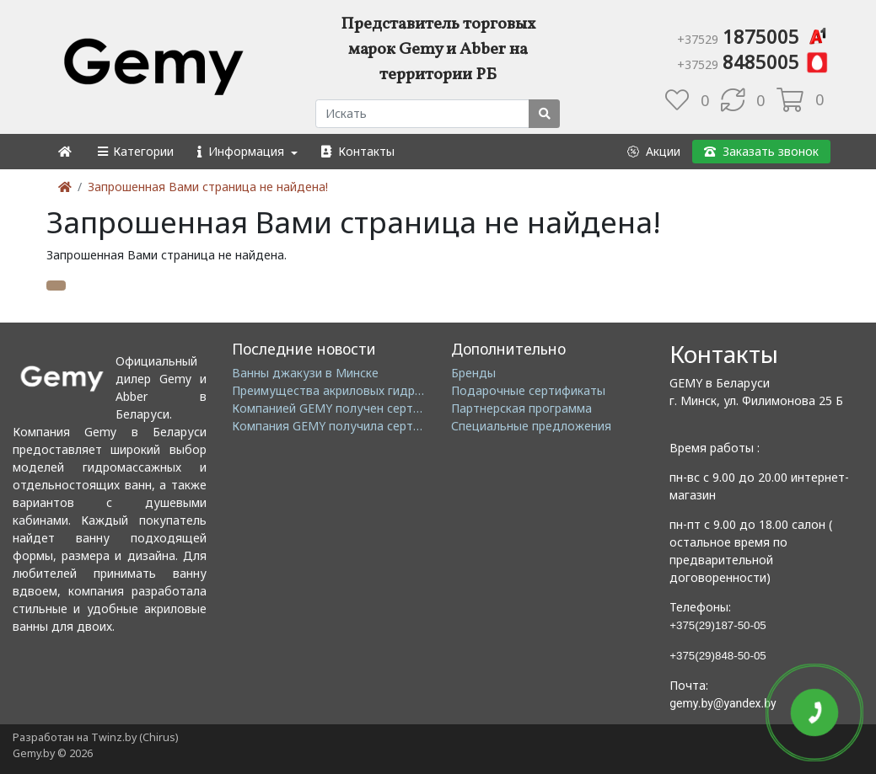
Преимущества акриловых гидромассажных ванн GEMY (392, 390)
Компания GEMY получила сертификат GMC (359, 426)
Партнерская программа (521, 408)
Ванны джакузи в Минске (305, 373)
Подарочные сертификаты (528, 390)
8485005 (753, 61)
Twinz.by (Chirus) (134, 737)
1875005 (753, 36)
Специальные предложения (531, 426)
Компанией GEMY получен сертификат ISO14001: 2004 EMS (402, 408)
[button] (134, 151)
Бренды (473, 373)
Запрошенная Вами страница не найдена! (208, 187)
